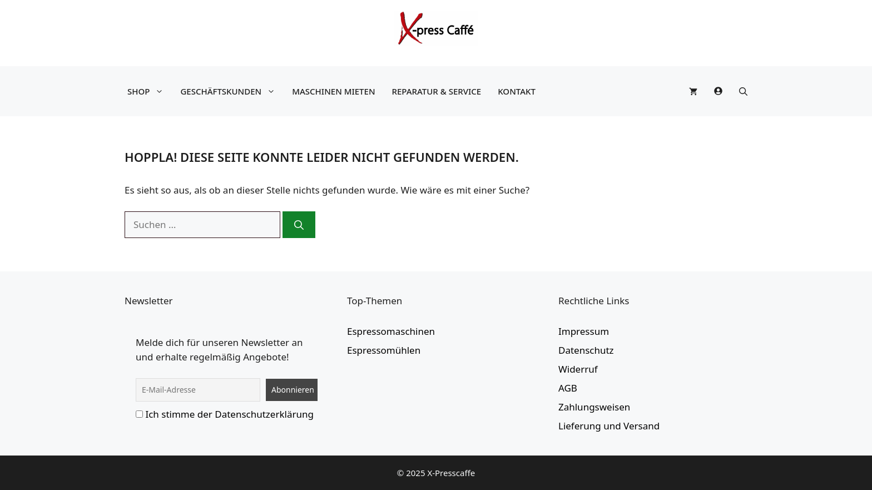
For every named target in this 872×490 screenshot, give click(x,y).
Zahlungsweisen (594, 406)
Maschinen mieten (333, 91)
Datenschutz (586, 350)
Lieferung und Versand (609, 425)
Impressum (583, 331)
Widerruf (578, 369)
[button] (743, 91)
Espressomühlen (383, 350)
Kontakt (517, 91)
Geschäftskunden (230, 91)
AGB (567, 388)
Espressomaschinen (391, 331)
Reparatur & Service (437, 91)
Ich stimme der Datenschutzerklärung (229, 414)
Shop (148, 91)
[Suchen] (299, 224)
